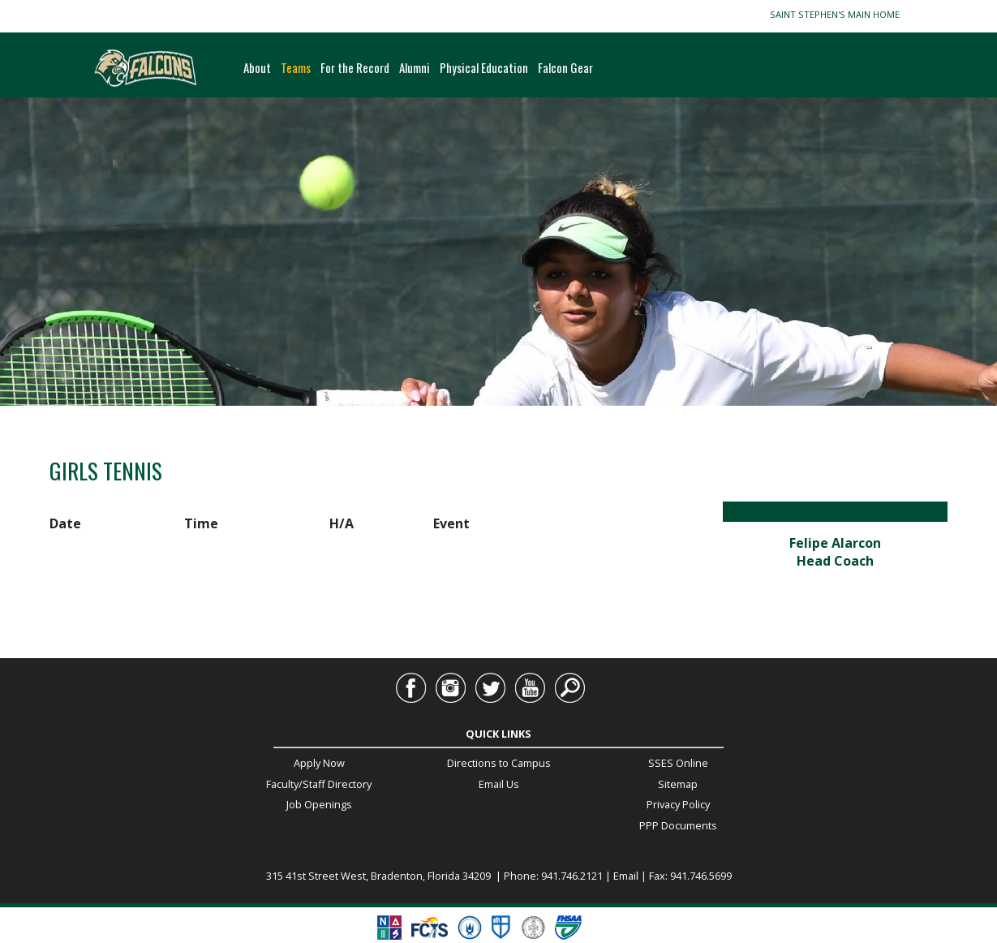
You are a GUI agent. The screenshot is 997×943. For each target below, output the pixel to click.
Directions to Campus (499, 763)
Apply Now (319, 763)
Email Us (499, 784)
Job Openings (319, 804)
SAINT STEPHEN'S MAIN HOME (837, 14)
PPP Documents (678, 825)
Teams (296, 67)
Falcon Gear (565, 67)
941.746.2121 (572, 875)
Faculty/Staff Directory (319, 784)
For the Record (354, 67)
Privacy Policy (678, 804)
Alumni (414, 67)
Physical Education (484, 67)
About (257, 67)
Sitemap (678, 784)
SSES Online (678, 763)
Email (835, 578)
